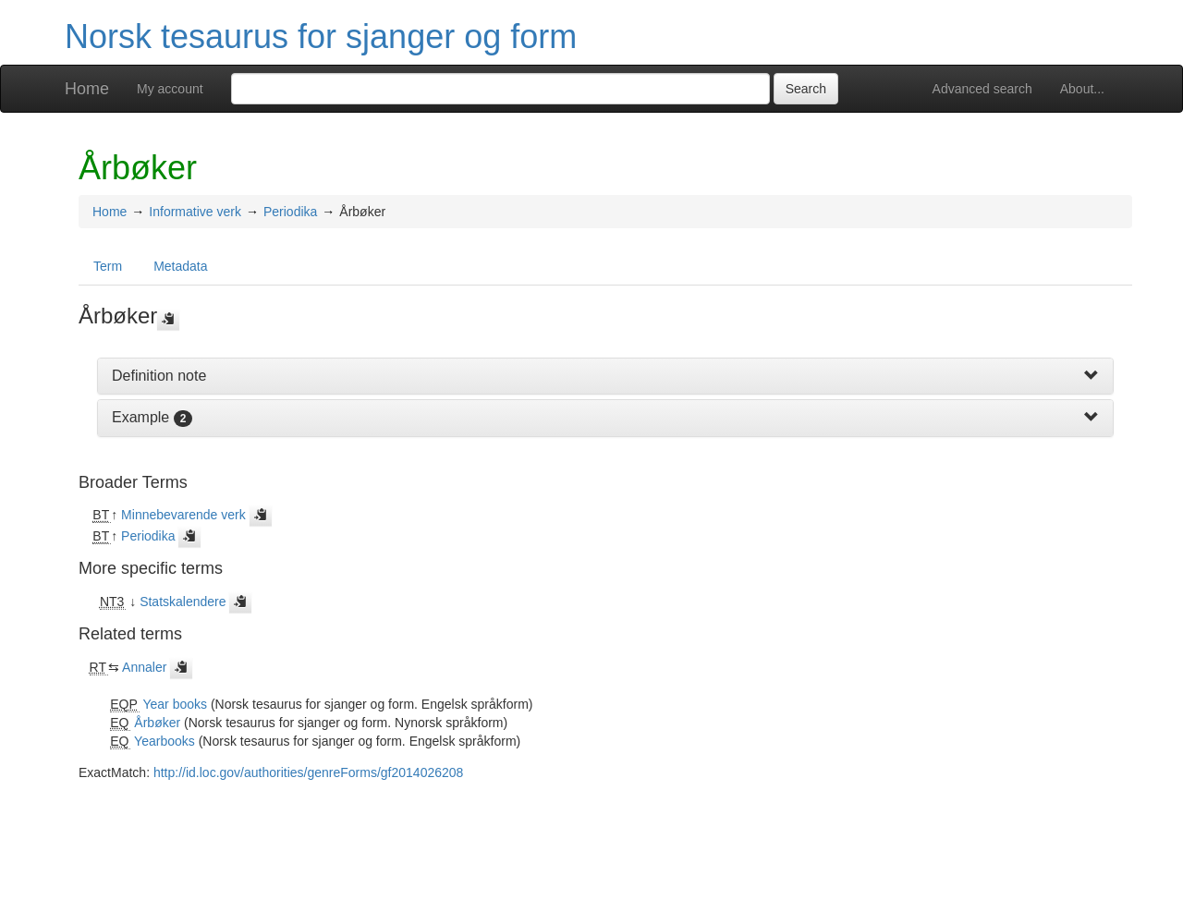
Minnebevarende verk (183, 514)
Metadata (180, 266)
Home (87, 88)
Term (107, 266)
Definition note (159, 375)
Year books (174, 704)
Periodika (290, 211)
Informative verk (195, 211)
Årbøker (157, 722)
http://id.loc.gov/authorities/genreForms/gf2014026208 (308, 772)
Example (140, 417)
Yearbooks (164, 741)
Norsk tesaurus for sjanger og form (321, 36)
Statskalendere (183, 601)
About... (1082, 88)
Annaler (144, 667)
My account (170, 88)
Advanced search (982, 88)
